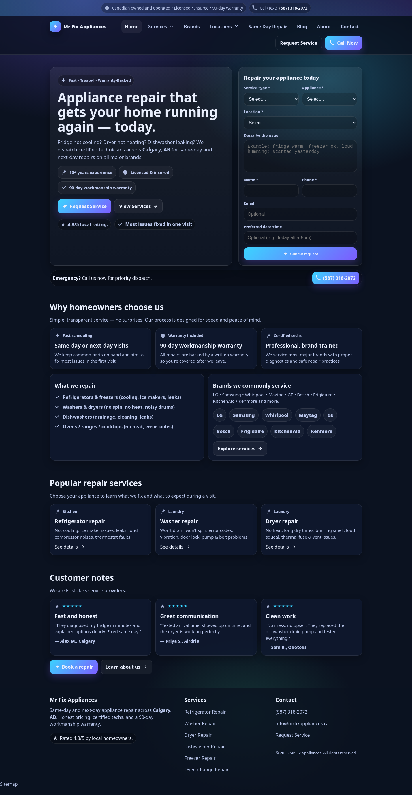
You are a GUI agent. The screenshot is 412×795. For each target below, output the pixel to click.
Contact (350, 26)
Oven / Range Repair (206, 769)
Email (249, 203)
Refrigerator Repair (205, 712)
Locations (224, 26)
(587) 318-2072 (293, 8)
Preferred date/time (263, 226)
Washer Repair (200, 723)
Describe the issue (261, 135)
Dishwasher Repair (204, 746)
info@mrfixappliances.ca (302, 723)
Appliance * (313, 87)
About (324, 26)
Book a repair (73, 667)
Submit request (300, 253)
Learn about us (126, 667)
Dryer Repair (198, 735)
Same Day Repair (268, 26)
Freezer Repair (199, 758)
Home (131, 26)
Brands (192, 26)
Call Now (344, 43)
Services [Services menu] (161, 26)
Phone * (309, 179)
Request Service (298, 43)
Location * (253, 111)
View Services (138, 206)
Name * (251, 179)
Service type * (257, 87)
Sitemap (9, 784)
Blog (302, 26)
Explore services (240, 448)
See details (70, 547)
